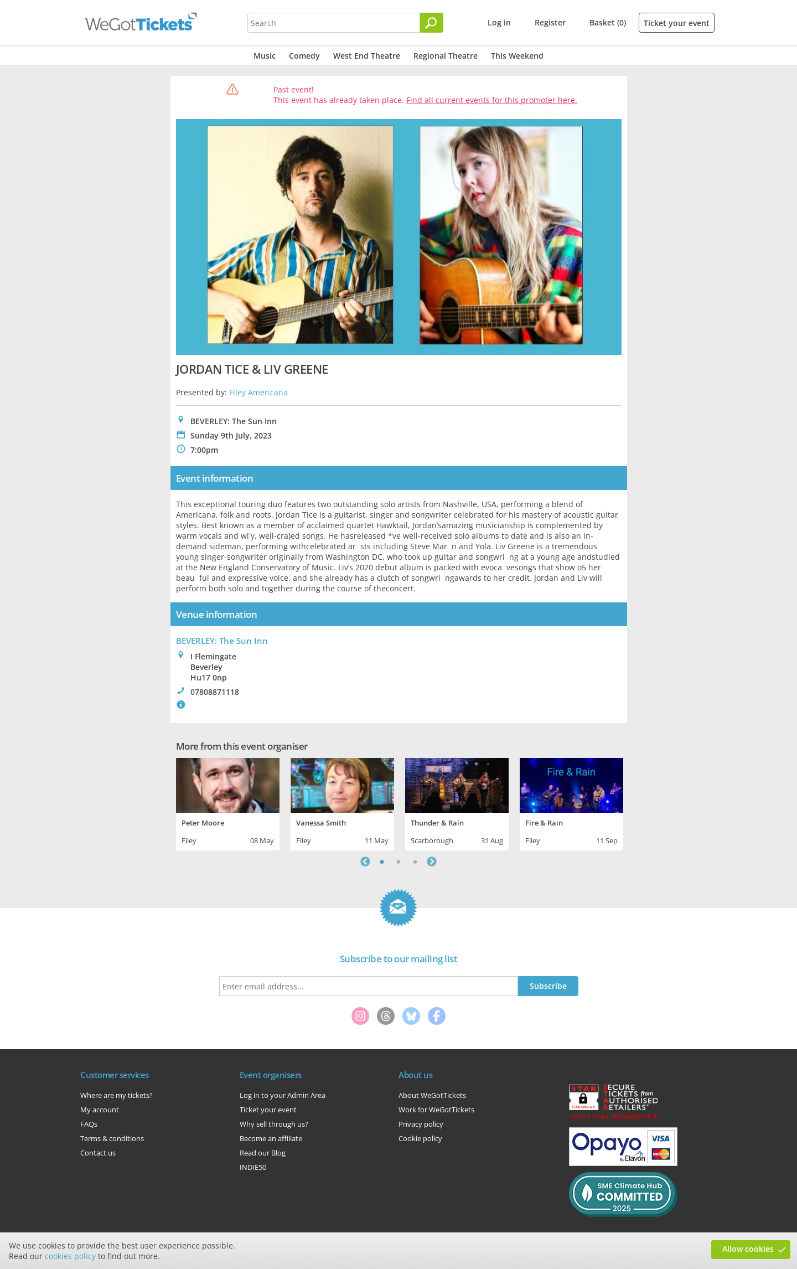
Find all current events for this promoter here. (491, 100)
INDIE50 (253, 1167)
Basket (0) (607, 22)
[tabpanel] (227, 802)
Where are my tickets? (116, 1095)
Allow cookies (748, 1249)
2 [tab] (398, 861)
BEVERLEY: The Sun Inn (222, 640)
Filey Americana (258, 392)
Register (550, 22)
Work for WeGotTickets (436, 1110)
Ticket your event (677, 23)
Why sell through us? (274, 1124)
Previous (365, 861)
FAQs (88, 1124)
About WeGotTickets (432, 1095)
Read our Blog (263, 1153)
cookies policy (70, 1256)
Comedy (304, 55)
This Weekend (517, 55)
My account (99, 1110)
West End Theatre (366, 55)
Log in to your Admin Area (282, 1095)
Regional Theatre (445, 55)
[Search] (431, 23)
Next (431, 861)
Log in (499, 22)
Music (264, 55)
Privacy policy (420, 1124)
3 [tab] (415, 861)
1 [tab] (381, 861)
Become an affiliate (271, 1138)
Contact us (98, 1153)
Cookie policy (420, 1138)
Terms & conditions (112, 1138)
